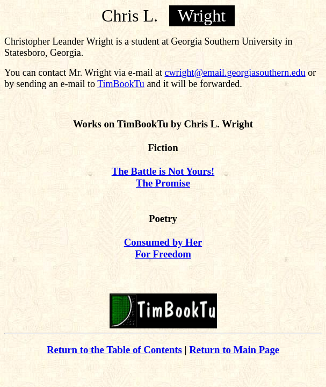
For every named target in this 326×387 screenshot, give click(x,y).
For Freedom (163, 254)
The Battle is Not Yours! (163, 171)
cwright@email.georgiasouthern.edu (235, 72)
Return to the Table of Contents (114, 349)
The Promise (163, 183)
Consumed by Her (163, 242)
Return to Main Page (234, 349)
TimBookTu (120, 83)
